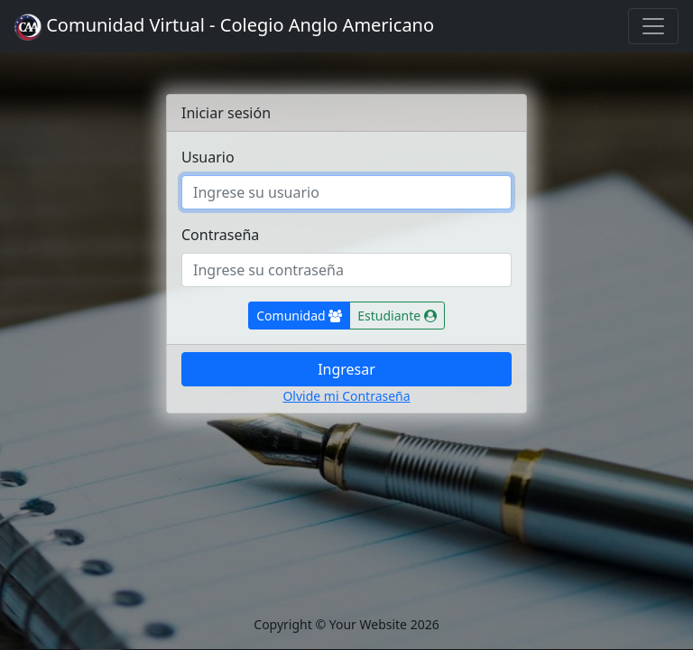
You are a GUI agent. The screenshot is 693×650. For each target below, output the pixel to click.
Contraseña (220, 235)
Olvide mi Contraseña (346, 395)
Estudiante (401, 315)
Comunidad (303, 315)
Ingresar (346, 369)
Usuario (208, 157)
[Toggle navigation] (653, 26)
